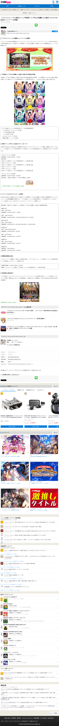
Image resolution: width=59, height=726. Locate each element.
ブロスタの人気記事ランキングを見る (9, 572)
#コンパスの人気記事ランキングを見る (9, 554)
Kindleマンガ (20, 390)
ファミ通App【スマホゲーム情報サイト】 (10, 9)
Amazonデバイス (30, 390)
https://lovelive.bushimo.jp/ (13, 357)
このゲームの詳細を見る (14, 344)
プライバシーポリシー (27, 718)
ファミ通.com (43, 718)
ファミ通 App (6, 2)
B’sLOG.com (51, 718)
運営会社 (19, 718)
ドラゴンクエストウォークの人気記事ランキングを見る (12, 561)
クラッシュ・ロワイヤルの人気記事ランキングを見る (12, 578)
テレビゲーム (40, 390)
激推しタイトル (32, 13)
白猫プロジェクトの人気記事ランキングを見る (11, 590)
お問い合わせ (7, 718)
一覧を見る (55, 386)
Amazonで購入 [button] (12, 426)
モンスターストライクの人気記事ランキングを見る (12, 584)
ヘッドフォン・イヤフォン (8, 390)
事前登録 (25, 13)
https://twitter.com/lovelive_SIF (14, 359)
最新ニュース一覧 (25, 9)
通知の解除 (36, 718)
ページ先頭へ (55, 713)
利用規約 (14, 718)
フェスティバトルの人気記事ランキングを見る (11, 567)
